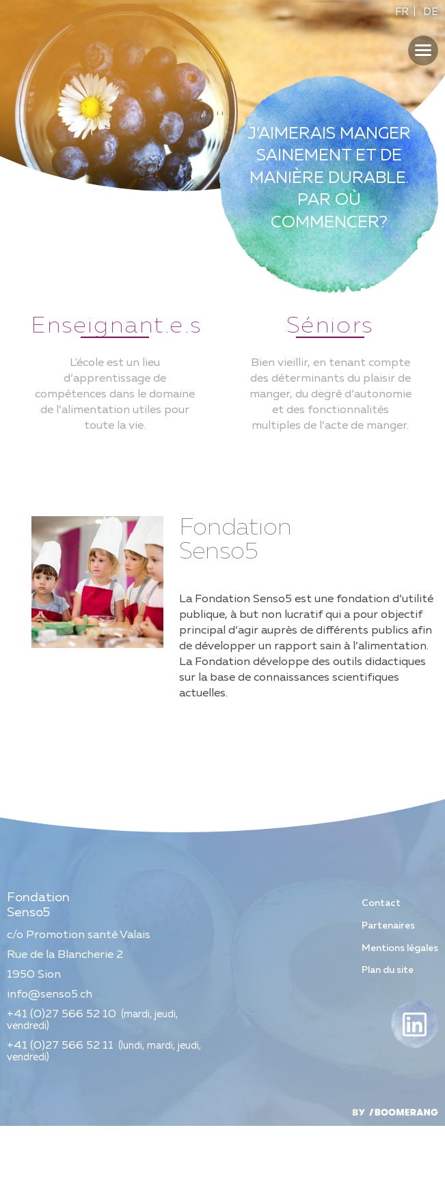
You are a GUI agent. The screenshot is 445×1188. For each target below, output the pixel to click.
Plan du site (388, 1032)
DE (430, 12)
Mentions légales (400, 1010)
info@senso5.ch (49, 1056)
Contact (381, 965)
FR (402, 12)
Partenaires (388, 987)
